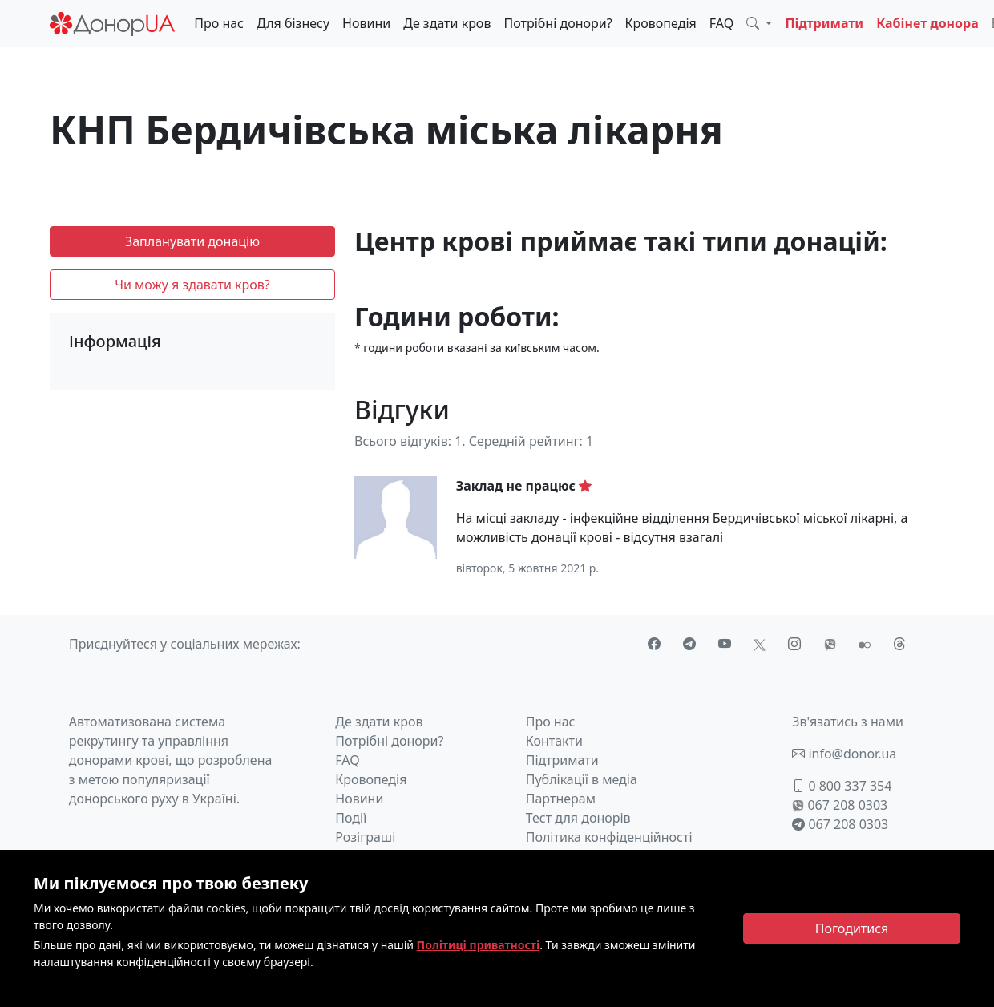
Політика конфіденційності (609, 837)
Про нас (219, 23)
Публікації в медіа (581, 779)
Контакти (554, 741)
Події (350, 818)
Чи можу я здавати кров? (192, 284)
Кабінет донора (927, 23)
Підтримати (824, 23)
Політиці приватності (478, 944)
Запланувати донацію (192, 241)
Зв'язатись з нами (847, 721)
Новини (366, 23)
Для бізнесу (293, 23)
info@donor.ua (844, 753)
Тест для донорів (578, 818)
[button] (759, 23)
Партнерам (561, 798)
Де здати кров (447, 23)
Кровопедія (661, 23)
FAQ (721, 23)
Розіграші (365, 837)
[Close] (851, 928)
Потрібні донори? (557, 23)
